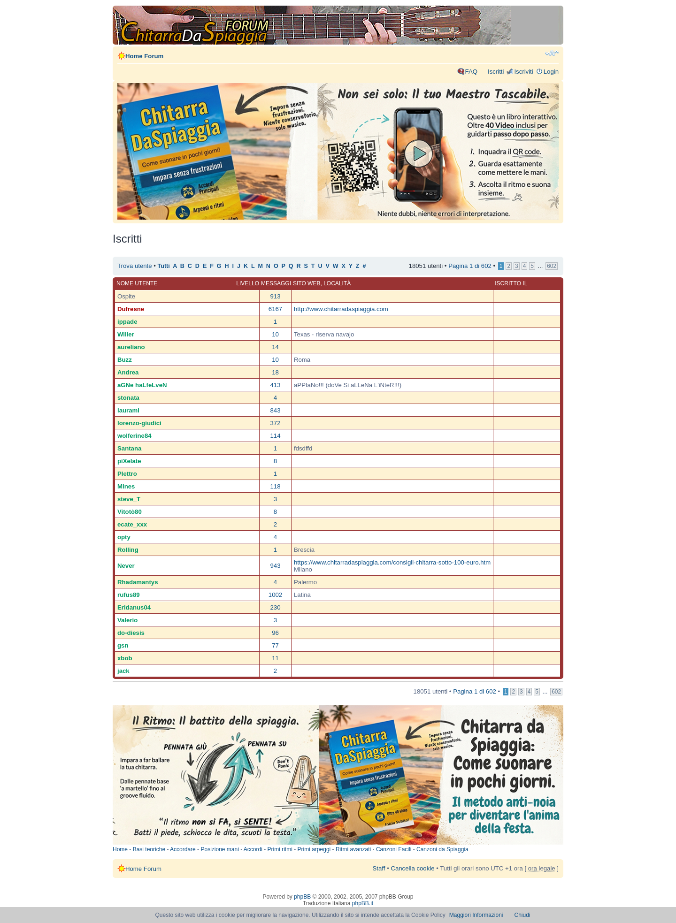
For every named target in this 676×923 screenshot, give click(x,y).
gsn (122, 645)
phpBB (302, 896)
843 (275, 410)
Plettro (127, 473)
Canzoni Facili (393, 849)
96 (275, 632)
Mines (126, 486)
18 (275, 372)
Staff (379, 868)
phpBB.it (362, 903)
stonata (128, 397)
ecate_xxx (132, 524)
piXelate (129, 461)
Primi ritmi (280, 849)
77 (275, 645)
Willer (125, 334)
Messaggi (276, 283)
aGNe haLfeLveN (142, 385)
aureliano (131, 347)
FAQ (471, 71)
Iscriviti (523, 71)
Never (126, 565)
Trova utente (134, 265)
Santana (129, 448)
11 (275, 658)
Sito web (306, 283)
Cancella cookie (412, 868)
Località (337, 283)
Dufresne (130, 309)
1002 (275, 594)
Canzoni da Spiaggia (442, 849)
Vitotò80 (129, 511)
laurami (128, 410)
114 (275, 435)
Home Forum (144, 56)
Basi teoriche (149, 849)
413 (275, 385)
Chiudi (522, 915)
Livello (247, 283)
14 (275, 347)
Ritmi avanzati (353, 849)
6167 (275, 309)
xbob (124, 658)
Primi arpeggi (314, 849)
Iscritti (496, 71)
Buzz (124, 359)
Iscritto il (511, 283)
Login (551, 71)
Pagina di (470, 265)
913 (275, 296)
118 (275, 486)
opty (124, 537)
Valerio (127, 620)
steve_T (128, 499)
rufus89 (128, 594)
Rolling (127, 549)
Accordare (183, 849)
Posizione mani (219, 849)
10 (275, 334)
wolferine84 (134, 435)
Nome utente (136, 283)
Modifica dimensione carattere (552, 53)
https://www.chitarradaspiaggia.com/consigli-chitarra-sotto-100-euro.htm (392, 562)
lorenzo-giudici (139, 423)
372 (275, 423)
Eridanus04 (134, 607)
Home (120, 849)
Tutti (164, 266)
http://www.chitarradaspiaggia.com (341, 309)
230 (275, 607)
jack (123, 670)
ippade (127, 321)
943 (275, 565)
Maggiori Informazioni (476, 915)
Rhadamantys (137, 582)
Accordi (253, 849)
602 (551, 266)
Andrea (127, 372)
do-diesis (131, 632)
